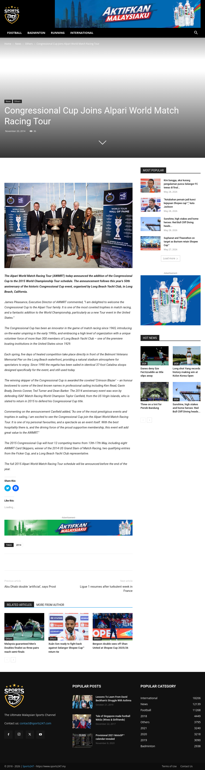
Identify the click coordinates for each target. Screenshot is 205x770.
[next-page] (13, 659)
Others (29, 43)
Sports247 (28, 766)
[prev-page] (6, 659)
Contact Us (186, 766)
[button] (196, 33)
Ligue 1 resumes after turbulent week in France (106, 589)
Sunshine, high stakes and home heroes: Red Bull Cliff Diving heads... (181, 222)
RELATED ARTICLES (19, 604)
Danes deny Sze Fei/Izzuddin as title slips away (152, 372)
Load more (170, 258)
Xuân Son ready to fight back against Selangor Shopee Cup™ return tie (66, 647)
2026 (144, 363)
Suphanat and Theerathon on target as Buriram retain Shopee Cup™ (181, 242)
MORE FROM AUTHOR (50, 604)
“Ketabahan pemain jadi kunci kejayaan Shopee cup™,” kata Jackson (180, 203)
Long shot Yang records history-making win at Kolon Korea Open (186, 372)
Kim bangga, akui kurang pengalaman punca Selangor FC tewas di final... (181, 184)
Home (7, 43)
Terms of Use (169, 766)
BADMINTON (36, 33)
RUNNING (58, 33)
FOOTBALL (14, 33)
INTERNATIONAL (81, 33)
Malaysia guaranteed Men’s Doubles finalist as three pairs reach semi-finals (21, 647)
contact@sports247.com (35, 723)
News (18, 43)
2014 (18, 544)
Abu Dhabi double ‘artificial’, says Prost (30, 586)
